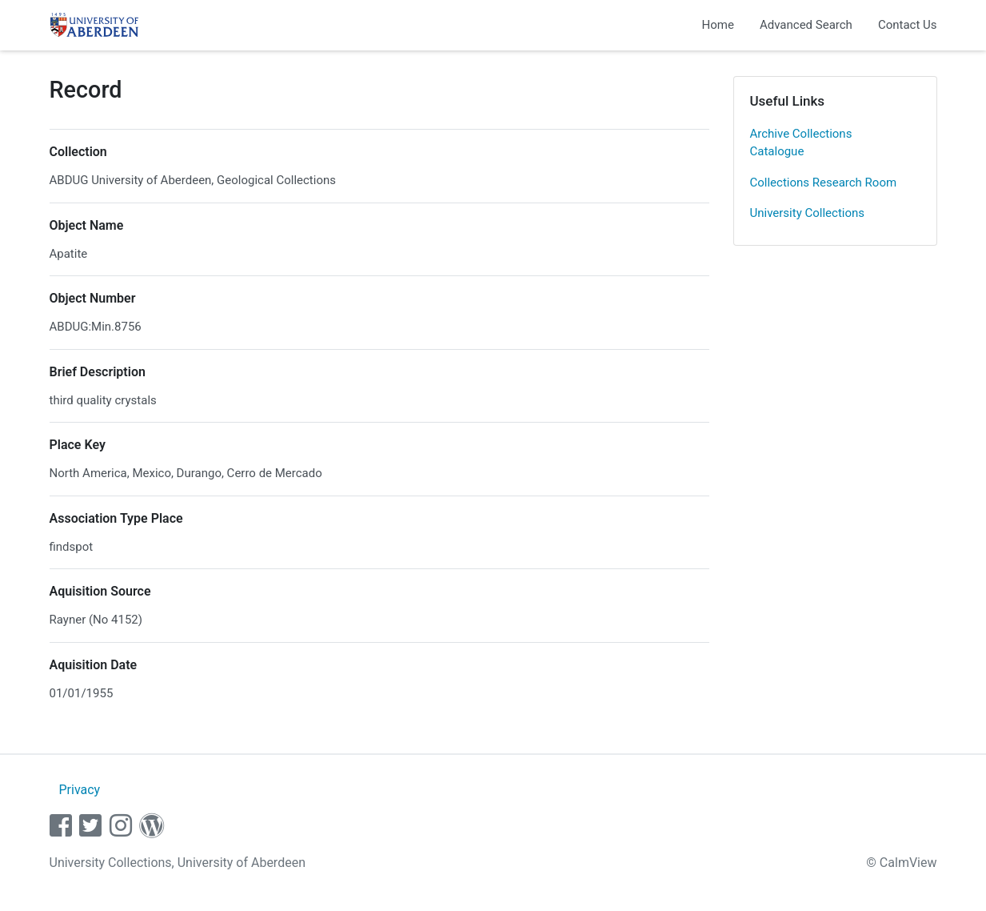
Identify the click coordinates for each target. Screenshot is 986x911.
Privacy (79, 789)
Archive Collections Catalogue (801, 142)
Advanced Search (806, 25)
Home (718, 25)
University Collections (807, 213)
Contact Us (907, 25)
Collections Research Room (823, 182)
